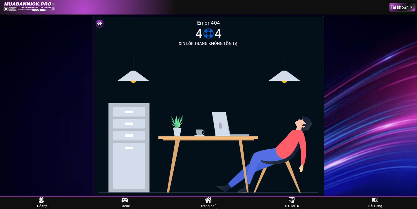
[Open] (411, 7)
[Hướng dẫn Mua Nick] (292, 199)
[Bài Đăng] (375, 199)
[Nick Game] (125, 199)
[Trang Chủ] (208, 199)
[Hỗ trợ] (41, 199)
